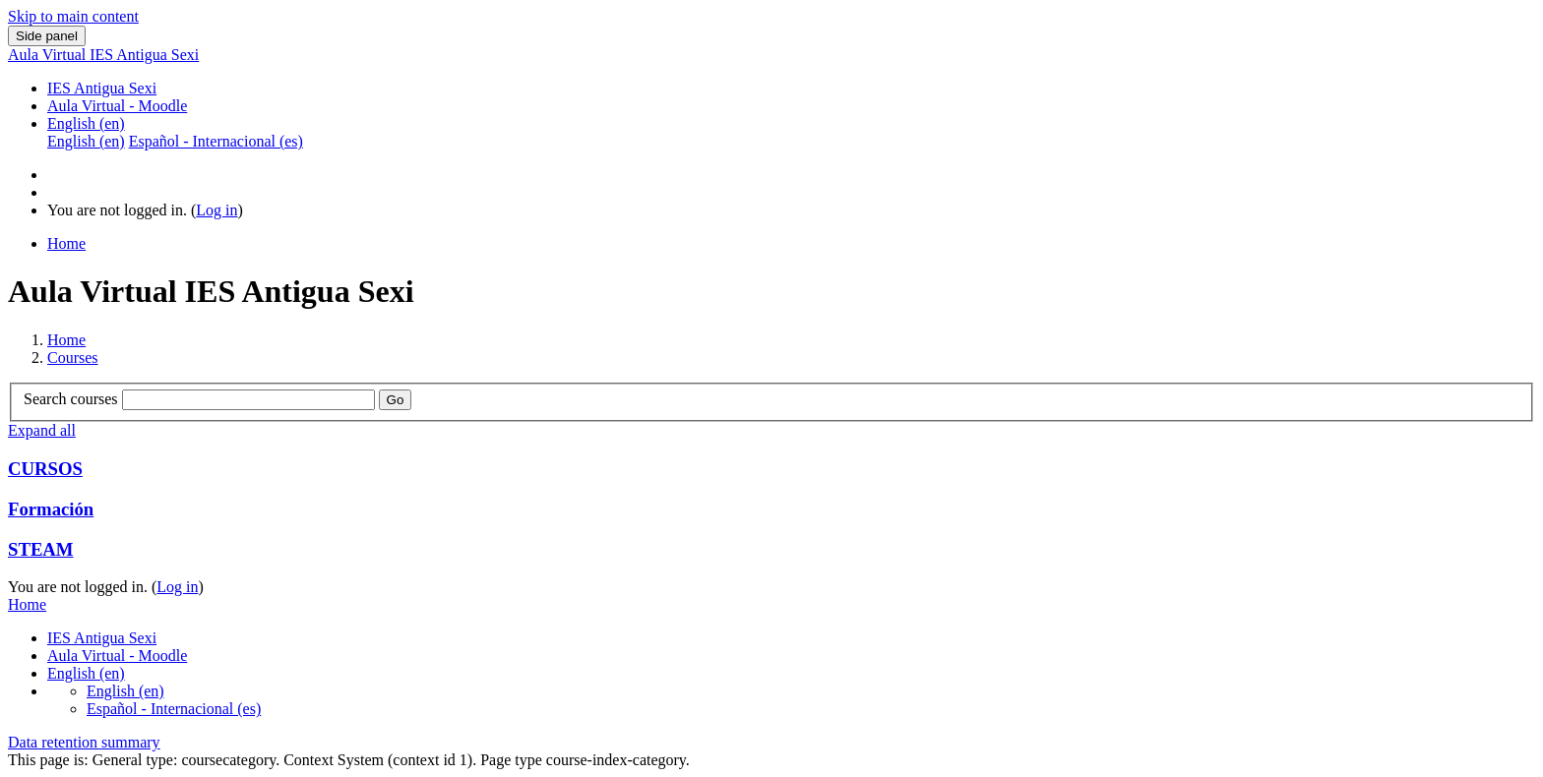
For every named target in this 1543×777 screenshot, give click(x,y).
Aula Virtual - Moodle (117, 105)
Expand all (42, 430)
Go (395, 399)
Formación (50, 509)
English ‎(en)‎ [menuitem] (86, 141)
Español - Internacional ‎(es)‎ (174, 708)
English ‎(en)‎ (86, 123)
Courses (72, 357)
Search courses (71, 398)
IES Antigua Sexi (101, 88)
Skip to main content (73, 16)
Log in (216, 210)
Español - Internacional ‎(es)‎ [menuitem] (216, 141)
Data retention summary (84, 742)
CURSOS (45, 468)
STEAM (41, 549)
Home (66, 339)
